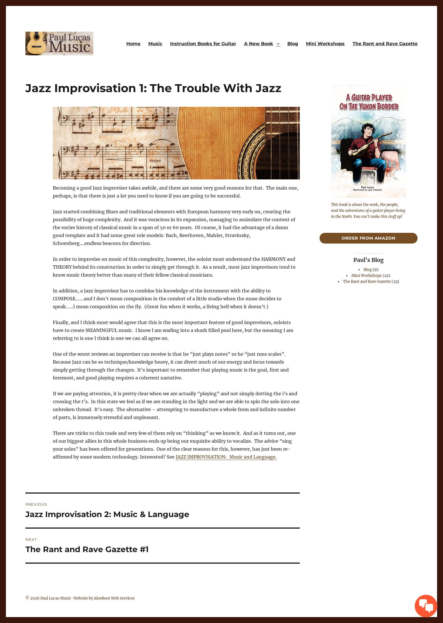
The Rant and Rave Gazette (385, 43)
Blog (292, 43)
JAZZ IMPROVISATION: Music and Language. (226, 457)
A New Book (258, 43)
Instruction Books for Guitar (203, 43)
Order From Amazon (368, 238)
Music (155, 43)
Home (133, 43)
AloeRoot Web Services (114, 598)
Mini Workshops (325, 43)
